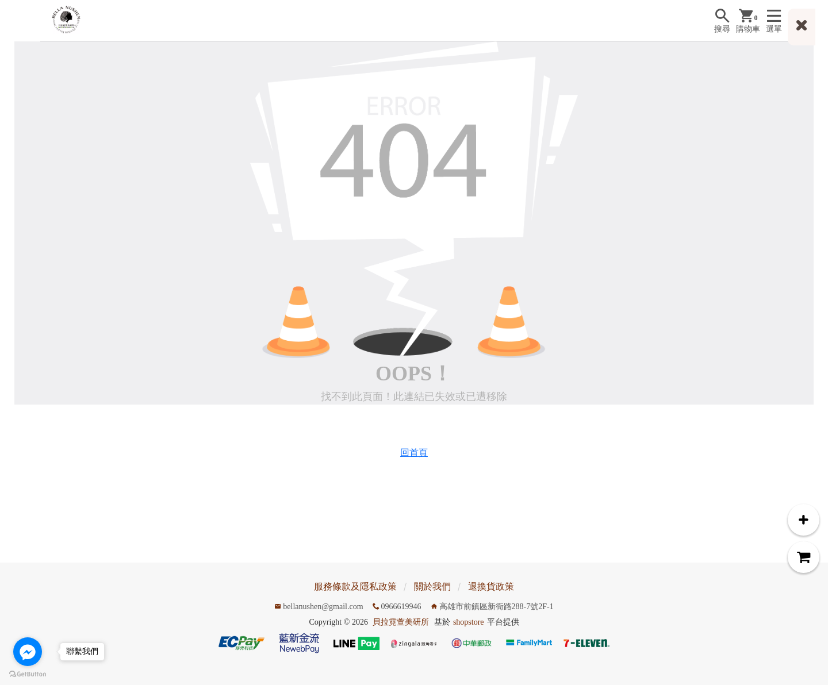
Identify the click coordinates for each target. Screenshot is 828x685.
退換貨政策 (491, 586)
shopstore (468, 622)
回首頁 (414, 452)
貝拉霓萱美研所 (401, 622)
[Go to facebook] (27, 651)
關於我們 (432, 586)
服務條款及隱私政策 (355, 586)
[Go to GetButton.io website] (27, 673)
